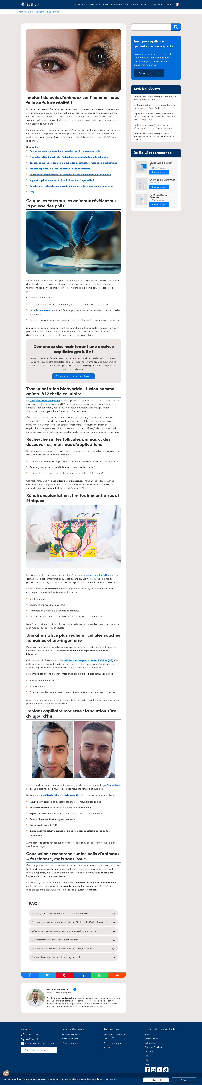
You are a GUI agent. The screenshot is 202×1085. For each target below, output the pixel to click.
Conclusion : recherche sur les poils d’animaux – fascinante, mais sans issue (71, 186)
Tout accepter (156, 1080)
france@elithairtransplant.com (39, 1043)
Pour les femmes (70, 1042)
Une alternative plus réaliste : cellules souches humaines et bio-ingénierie (70, 174)
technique (71, 794)
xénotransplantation (98, 575)
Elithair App (150, 1042)
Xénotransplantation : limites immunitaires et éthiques (60, 168)
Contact (169, 4)
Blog (153, 4)
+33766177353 (31, 1034)
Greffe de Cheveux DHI (115, 1034)
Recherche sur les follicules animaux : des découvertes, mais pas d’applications (73, 162)
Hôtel (147, 1064)
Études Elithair (151, 1038)
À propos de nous (139, 4)
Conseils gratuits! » (149, 73)
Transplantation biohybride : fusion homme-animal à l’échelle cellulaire (69, 156)
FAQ (32, 191)
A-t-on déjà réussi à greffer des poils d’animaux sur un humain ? (61, 913)
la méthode (49, 794)
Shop (160, 4)
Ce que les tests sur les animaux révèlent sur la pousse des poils (65, 151)
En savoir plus (159, 172)
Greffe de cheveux (71, 1034)
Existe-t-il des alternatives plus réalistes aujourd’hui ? (55, 957)
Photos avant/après (113, 1043)
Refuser (184, 1080)
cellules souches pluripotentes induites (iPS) (88, 660)
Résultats (108, 1047)
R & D (147, 1034)
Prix (126, 4)
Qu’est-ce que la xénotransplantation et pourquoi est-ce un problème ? (64, 930)
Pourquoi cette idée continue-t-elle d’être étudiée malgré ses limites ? (63, 948)
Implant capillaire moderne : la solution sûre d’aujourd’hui (62, 180)
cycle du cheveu (41, 310)
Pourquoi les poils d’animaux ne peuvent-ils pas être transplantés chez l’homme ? (69, 922)
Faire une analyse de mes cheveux (73, 376)
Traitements (79, 4)
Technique (94, 4)
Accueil (22, 11)
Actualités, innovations (47, 11)
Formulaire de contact (35, 1050)
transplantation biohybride (45, 400)
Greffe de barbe (70, 1038)
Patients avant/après (112, 4)
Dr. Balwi (149, 1051)
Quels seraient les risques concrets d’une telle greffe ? (56, 939)
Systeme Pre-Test (153, 1047)
